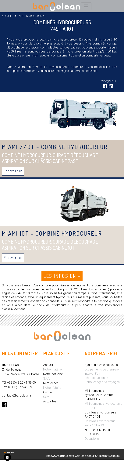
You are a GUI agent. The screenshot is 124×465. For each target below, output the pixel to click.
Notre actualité (53, 374)
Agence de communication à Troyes (97, 456)
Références (50, 383)
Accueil (7, 15)
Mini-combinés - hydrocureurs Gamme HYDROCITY (99, 395)
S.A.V (46, 378)
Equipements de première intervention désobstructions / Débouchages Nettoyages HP (102, 378)
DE (8, 452)
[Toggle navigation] (86, 6)
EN (12, 452)
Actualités (49, 401)
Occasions (92, 438)
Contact (48, 392)
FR (5, 452)
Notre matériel (52, 369)
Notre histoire (52, 387)
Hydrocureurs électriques (101, 365)
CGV (46, 397)
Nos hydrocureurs (32, 15)
